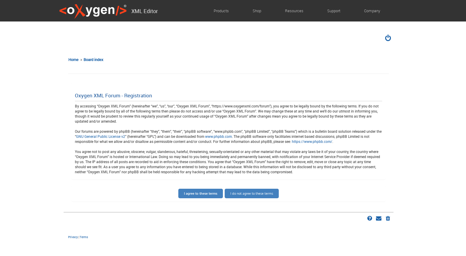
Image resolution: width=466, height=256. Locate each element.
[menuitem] (388, 39)
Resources (294, 10)
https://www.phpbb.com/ (312, 141)
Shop (257, 10)
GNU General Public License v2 (100, 136)
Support (333, 10)
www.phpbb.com (218, 136)
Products (221, 10)
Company (372, 10)
